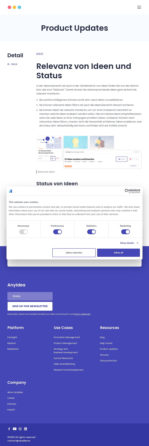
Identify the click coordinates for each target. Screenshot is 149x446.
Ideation (11, 343)
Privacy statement (82, 314)
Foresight (12, 337)
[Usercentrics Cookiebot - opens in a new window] (127, 191)
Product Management (65, 343)
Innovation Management (67, 337)
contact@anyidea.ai (18, 440)
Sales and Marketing (64, 363)
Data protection (108, 360)
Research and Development (68, 369)
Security (104, 354)
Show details (127, 243)
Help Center (106, 343)
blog (102, 337)
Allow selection (74, 252)
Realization (13, 348)
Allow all (118, 252)
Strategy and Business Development (66, 350)
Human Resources (63, 358)
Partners (11, 403)
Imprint (11, 409)
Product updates (109, 348)
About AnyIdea (15, 392)
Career (11, 398)
